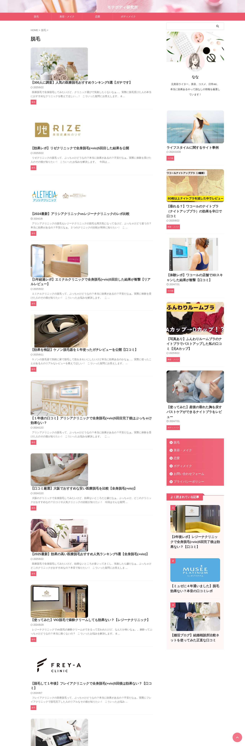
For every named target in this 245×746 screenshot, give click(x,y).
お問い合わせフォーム (185, 453)
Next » (100, 704)
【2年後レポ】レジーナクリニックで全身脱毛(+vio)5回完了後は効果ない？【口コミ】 (195, 522)
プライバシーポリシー (185, 461)
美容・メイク (67, 16)
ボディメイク (128, 16)
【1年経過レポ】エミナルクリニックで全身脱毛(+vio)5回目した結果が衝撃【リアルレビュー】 (122, 192)
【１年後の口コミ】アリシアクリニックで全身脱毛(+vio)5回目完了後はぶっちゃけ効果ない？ (122, 289)
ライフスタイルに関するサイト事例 (188, 147)
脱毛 (36, 16)
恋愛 (97, 16)
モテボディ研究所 (122, 7)
